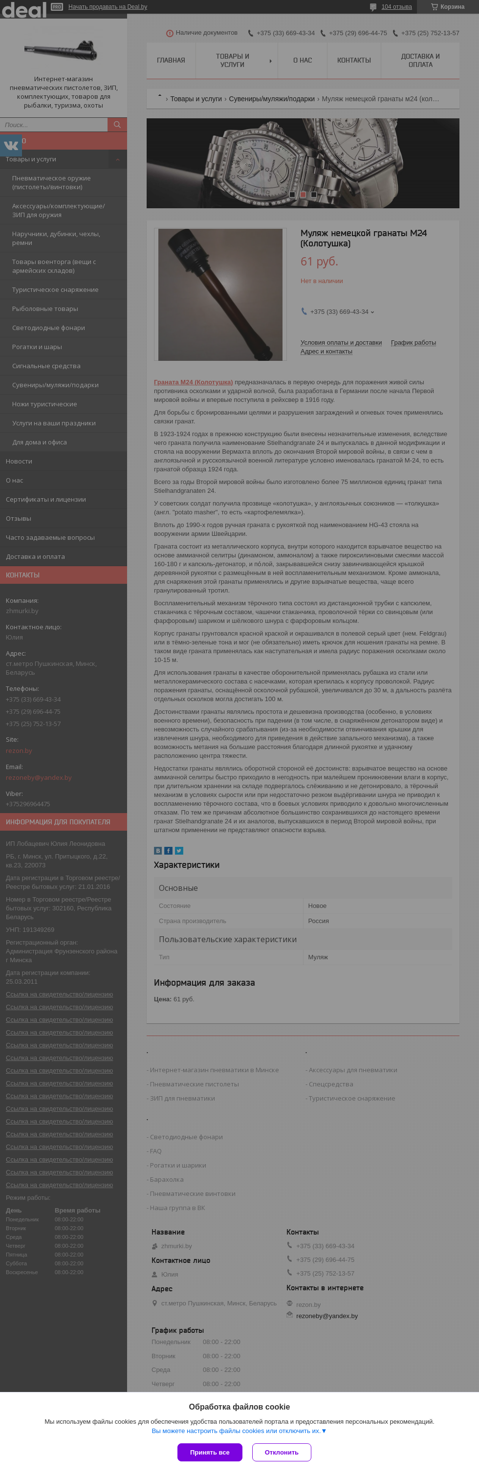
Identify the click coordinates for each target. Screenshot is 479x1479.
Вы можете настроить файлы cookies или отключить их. (236, 1431)
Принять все (210, 1452)
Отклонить (282, 1452)
